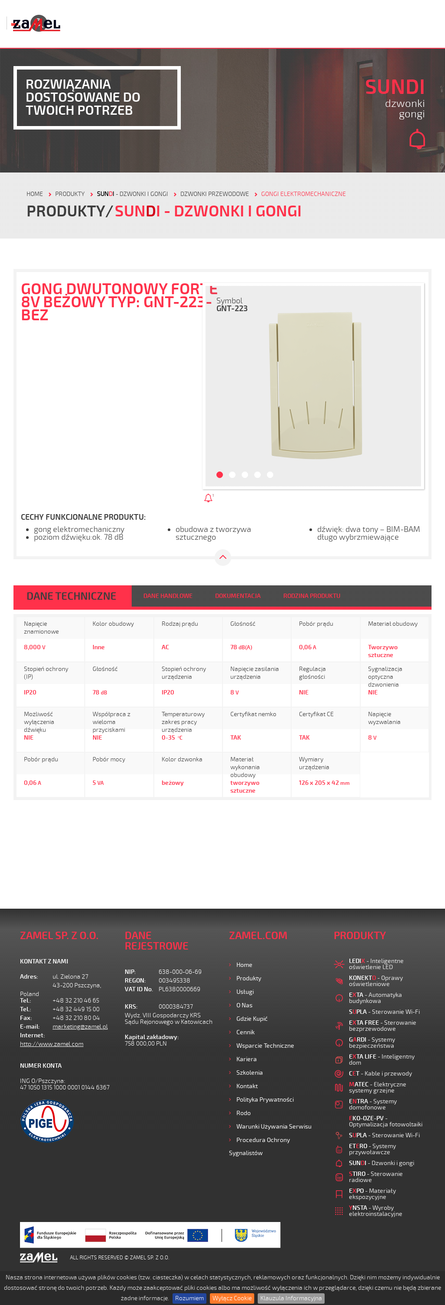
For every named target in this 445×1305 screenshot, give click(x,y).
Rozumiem (189, 1298)
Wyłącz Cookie (232, 1298)
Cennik (245, 1032)
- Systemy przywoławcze (372, 1149)
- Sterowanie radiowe (376, 1177)
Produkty (248, 978)
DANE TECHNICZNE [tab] (71, 596)
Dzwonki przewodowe (214, 194)
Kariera (246, 1059)
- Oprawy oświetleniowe (376, 981)
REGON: (135, 980)
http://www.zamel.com (51, 1044)
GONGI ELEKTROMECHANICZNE (303, 194)
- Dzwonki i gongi (132, 194)
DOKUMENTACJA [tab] (238, 596)
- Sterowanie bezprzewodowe (382, 1026)
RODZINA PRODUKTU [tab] (311, 596)
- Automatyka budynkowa (375, 998)
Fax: (26, 1018)
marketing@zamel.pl (80, 1026)
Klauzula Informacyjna (291, 1298)
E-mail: (30, 1026)
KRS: (131, 1006)
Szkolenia (249, 1072)
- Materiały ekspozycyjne (372, 1194)
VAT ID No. (139, 989)
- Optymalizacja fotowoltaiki (385, 1121)
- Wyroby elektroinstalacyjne (375, 1211)
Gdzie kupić (252, 1019)
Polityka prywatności (265, 1099)
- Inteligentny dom (382, 1059)
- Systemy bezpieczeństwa (372, 1042)
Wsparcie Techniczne (265, 1045)
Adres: (29, 976)
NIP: (130, 972)
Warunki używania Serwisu (274, 1126)
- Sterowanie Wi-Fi (384, 1012)
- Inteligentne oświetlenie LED (376, 964)
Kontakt (247, 1086)
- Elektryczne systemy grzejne (377, 1087)
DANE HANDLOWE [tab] (168, 596)
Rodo (243, 1113)
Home (244, 965)
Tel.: (25, 1000)
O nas (244, 1005)
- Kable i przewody (380, 1073)
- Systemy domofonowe (373, 1104)
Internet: (32, 1035)
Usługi (245, 992)
